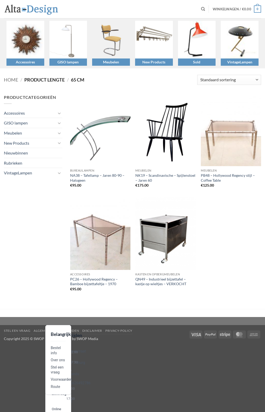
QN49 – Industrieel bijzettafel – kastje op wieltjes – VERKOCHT (160, 281)
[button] (237, 9)
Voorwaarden (61, 379)
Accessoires (25, 62)
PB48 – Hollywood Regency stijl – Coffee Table (228, 177)
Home (11, 80)
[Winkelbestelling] (229, 80)
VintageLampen (239, 62)
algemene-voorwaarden (56, 331)
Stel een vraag (17, 331)
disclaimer (92, 331)
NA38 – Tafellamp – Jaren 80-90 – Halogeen (97, 177)
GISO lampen (68, 62)
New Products (153, 62)
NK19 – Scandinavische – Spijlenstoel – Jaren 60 (165, 177)
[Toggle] (59, 113)
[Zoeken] (203, 9)
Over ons (58, 360)
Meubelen (111, 62)
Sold (196, 62)
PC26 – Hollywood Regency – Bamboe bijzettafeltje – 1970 (94, 281)
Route (55, 387)
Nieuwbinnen (16, 152)
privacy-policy (118, 331)
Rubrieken (13, 162)
